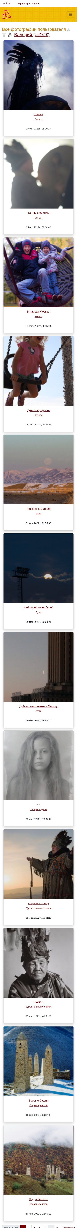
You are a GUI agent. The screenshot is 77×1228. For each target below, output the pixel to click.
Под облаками (38, 1199)
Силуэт (38, 119)
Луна (38, 513)
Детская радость (38, 410)
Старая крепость (38, 1105)
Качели (38, 316)
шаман (38, 1002)
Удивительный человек (38, 908)
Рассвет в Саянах (38, 508)
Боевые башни (38, 1100)
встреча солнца (38, 903)
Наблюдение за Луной (38, 607)
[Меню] (70, 14)
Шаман (38, 114)
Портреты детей (38, 809)
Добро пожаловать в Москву (38, 706)
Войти (6, 3)
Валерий (32, 34)
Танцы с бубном (38, 213)
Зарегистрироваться (29, 3)
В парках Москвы (38, 311)
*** (38, 804)
